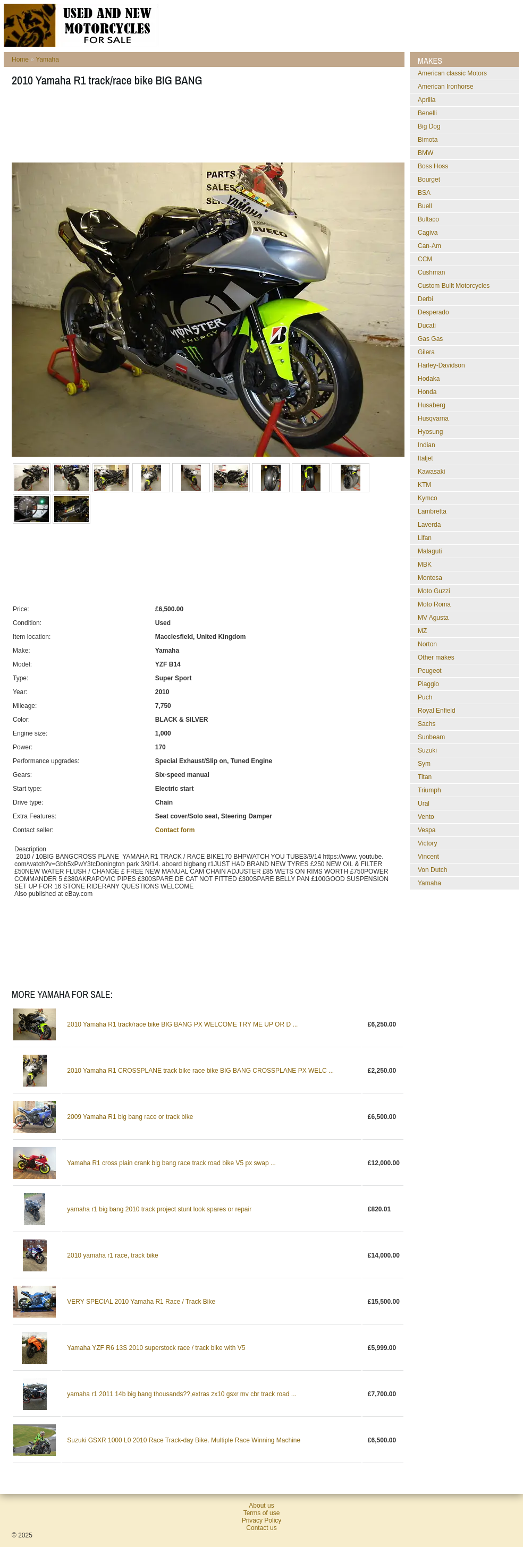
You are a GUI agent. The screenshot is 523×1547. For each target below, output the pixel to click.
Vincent (428, 856)
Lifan (425, 538)
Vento (426, 816)
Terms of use (261, 1513)
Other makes (436, 657)
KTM (424, 485)
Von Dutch (432, 870)
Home (20, 59)
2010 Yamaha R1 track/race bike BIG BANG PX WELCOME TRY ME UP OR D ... (182, 1024)
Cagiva (427, 232)
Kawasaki (431, 471)
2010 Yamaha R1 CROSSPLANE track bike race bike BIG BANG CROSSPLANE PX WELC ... (200, 1070)
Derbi (425, 299)
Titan (425, 777)
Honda (427, 392)
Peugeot (430, 670)
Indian (426, 445)
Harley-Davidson (441, 365)
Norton (427, 644)
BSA (424, 192)
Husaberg (431, 405)
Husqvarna (433, 418)
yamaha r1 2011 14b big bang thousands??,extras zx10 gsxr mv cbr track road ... (182, 1394)
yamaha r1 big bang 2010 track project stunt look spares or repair (159, 1209)
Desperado (433, 312)
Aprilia (426, 100)
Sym (424, 763)
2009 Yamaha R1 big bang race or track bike (130, 1117)
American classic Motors (452, 73)
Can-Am (429, 246)
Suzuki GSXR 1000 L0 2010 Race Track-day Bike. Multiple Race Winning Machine (183, 1440)
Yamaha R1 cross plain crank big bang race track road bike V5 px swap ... (171, 1163)
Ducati (427, 325)
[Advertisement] (205, 128)
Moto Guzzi (434, 591)
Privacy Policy (262, 1520)
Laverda (429, 524)
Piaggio (428, 684)
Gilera (426, 352)
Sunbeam (431, 737)
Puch (425, 697)
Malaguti (430, 551)
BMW (425, 153)
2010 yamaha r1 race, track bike (112, 1255)
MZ (422, 631)
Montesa (430, 578)
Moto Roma (434, 604)
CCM (425, 259)
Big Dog (429, 126)
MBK (425, 564)
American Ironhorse (446, 86)
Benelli (427, 113)
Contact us (261, 1528)
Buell (425, 206)
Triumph (429, 790)
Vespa (426, 830)
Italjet (425, 458)
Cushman (431, 272)
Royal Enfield (436, 710)
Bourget (429, 179)
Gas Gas (430, 339)
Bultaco (428, 219)
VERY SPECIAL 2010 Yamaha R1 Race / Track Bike (141, 1301)
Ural (423, 803)
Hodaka (429, 378)
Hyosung (430, 431)
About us (261, 1505)
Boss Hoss (433, 166)
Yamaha (47, 59)
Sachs (426, 724)
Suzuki (427, 750)
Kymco (427, 498)
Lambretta (432, 511)
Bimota (427, 139)
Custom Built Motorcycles (454, 285)
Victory (427, 843)
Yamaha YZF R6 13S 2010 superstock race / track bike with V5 (156, 1348)
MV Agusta (433, 617)
